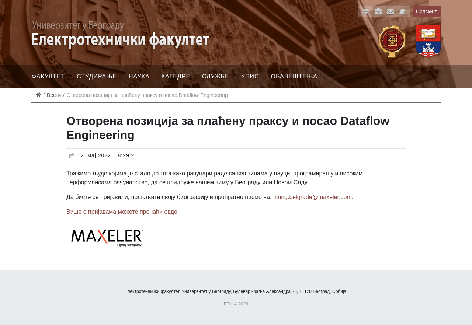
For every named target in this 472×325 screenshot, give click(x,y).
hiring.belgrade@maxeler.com (312, 197)
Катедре (176, 76)
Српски (424, 11)
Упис (250, 76)
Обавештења (294, 76)
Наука (139, 76)
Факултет (48, 76)
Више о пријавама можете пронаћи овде (121, 212)
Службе (215, 76)
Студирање (97, 76)
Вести (54, 95)
